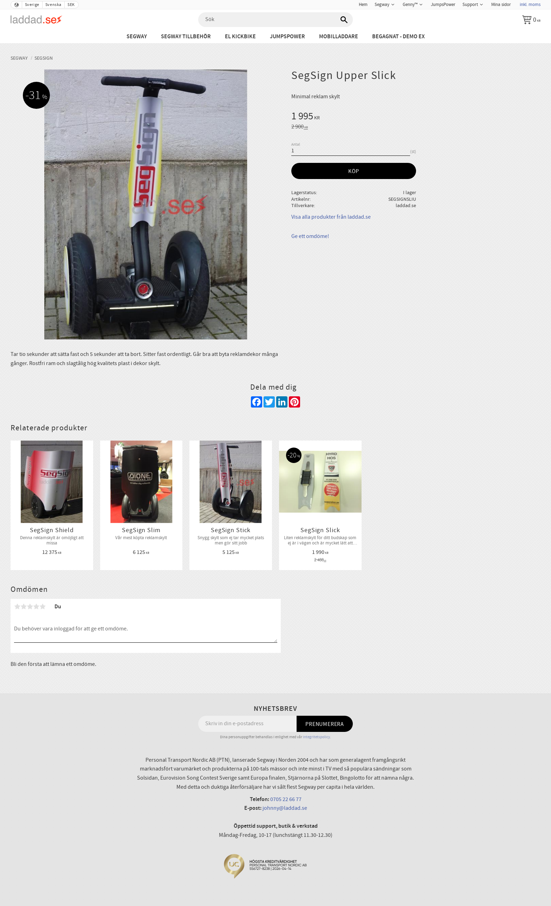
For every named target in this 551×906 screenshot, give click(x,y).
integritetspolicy (316, 737)
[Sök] (344, 19)
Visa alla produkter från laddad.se (331, 216)
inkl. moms (530, 4)
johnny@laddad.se (284, 808)
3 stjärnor (30, 606)
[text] (415, 117)
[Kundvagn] (531, 20)
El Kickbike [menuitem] (240, 36)
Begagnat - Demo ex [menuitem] (398, 36)
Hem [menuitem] (363, 4)
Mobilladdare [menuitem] (338, 36)
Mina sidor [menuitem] (501, 4)
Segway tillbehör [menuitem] (186, 36)
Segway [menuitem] (382, 4)
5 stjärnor (42, 606)
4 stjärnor (36, 606)
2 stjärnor (23, 606)
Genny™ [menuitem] (410, 4)
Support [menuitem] (470, 4)
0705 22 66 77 (286, 799)
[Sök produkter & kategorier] (275, 19)
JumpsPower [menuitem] (443, 4)
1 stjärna (17, 606)
